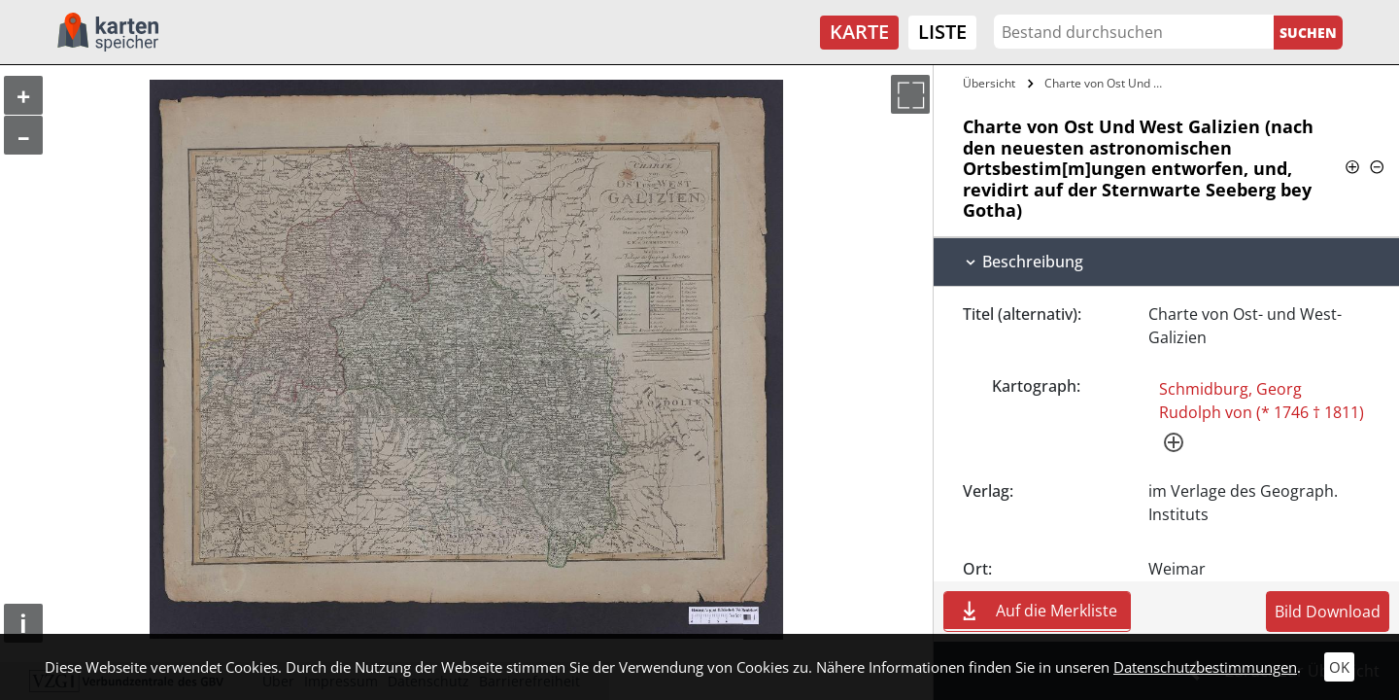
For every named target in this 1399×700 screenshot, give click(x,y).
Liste (942, 31)
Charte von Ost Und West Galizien (1110, 83)
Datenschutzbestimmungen (1205, 667)
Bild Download (1328, 611)
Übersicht (989, 83)
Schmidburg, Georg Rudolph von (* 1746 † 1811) (1261, 400)
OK (1339, 667)
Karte (859, 31)
